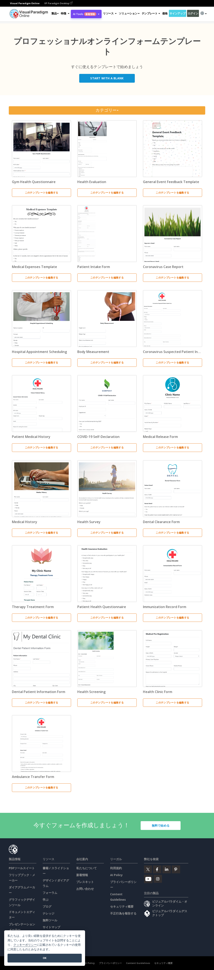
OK (44, 958)
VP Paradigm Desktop (58, 3)
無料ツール (50, 920)
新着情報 (82, 875)
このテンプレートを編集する (41, 192)
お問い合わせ (85, 889)
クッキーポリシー (25, 945)
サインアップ (177, 13)
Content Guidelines (138, 963)
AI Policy (116, 875)
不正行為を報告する (123, 913)
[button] (65, 13)
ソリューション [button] (129, 13)
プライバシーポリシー (110, 963)
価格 (164, 13)
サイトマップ (51, 927)
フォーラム (50, 893)
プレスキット (85, 882)
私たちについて (86, 868)
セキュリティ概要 (122, 906)
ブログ (47, 906)
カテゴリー (107, 110)
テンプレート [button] (151, 13)
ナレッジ (48, 913)
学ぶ (45, 900)
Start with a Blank (107, 78)
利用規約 (116, 868)
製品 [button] (55, 13)
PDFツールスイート (22, 868)
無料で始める (161, 825)
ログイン (193, 13)
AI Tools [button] (86, 14)
